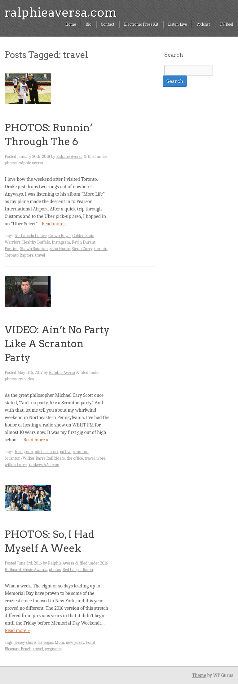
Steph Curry (82, 248)
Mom (59, 642)
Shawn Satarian (34, 248)
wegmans (53, 649)
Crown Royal (59, 235)
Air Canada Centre (30, 235)
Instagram (61, 242)
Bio (88, 24)
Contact (107, 24)
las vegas (45, 642)
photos (10, 163)
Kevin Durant (83, 242)
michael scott (46, 451)
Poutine (11, 248)
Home (70, 24)
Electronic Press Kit (141, 24)
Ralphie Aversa (69, 156)
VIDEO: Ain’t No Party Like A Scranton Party (57, 344)
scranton (81, 451)
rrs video (26, 379)
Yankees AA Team (43, 464)
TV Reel (226, 24)
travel (40, 255)
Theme (199, 675)
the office (75, 458)
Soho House (60, 248)
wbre (100, 458)
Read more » (54, 224)
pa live (65, 451)
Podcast (203, 24)
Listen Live (177, 24)
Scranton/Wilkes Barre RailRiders (35, 458)
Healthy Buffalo (36, 242)
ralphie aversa (30, 163)
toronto (100, 248)
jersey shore (25, 642)
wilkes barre (16, 464)
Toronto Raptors (19, 255)
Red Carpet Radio (78, 569)
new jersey (75, 642)
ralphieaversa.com (61, 12)
